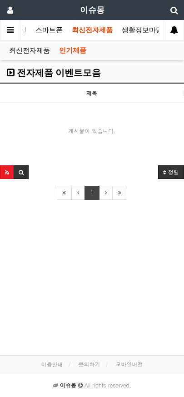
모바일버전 (129, 364)
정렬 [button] (171, 172)
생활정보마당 (142, 30)
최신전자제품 (92, 30)
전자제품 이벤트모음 (54, 72)
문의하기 (89, 364)
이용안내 (52, 364)
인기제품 (72, 50)
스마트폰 (49, 30)
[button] (7, 172)
